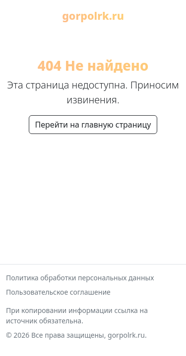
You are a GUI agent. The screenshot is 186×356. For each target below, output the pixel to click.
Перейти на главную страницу (93, 124)
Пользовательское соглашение (58, 292)
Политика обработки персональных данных (80, 277)
